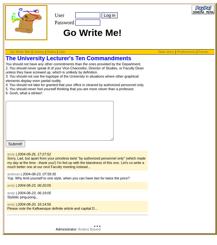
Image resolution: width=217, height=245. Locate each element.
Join (62, 52)
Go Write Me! (20, 52)
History (39, 52)
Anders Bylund (89, 237)
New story (166, 52)
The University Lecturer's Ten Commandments (68, 58)
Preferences (186, 52)
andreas (13, 182)
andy (11, 162)
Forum (203, 52)
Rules (51, 52)
